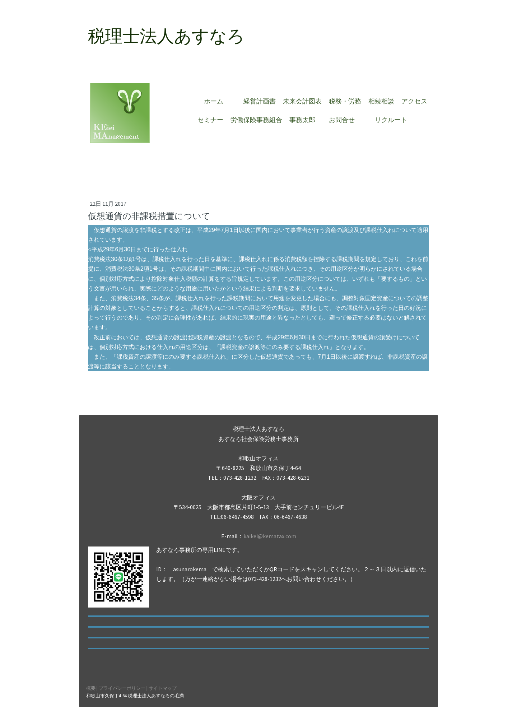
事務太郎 (302, 120)
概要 (91, 688)
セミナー (210, 120)
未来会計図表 (302, 101)
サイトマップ (163, 688)
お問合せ (345, 120)
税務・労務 (345, 101)
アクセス (414, 101)
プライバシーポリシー (122, 688)
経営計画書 (259, 101)
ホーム (216, 101)
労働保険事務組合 (256, 120)
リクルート (391, 120)
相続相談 (381, 101)
